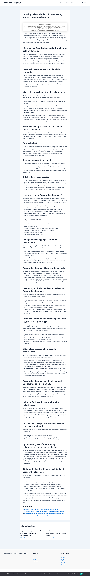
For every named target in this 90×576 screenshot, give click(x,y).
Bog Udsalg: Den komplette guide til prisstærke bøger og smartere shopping (43, 518)
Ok (81, 573)
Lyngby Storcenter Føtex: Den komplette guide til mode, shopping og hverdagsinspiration (32, 537)
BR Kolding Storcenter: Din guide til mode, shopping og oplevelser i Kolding (43, 509)
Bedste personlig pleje (12, 3)
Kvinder (84, 2)
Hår (74, 2)
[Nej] (88, 574)
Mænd (78, 2)
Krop (69, 2)
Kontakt (34, 559)
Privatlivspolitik (36, 561)
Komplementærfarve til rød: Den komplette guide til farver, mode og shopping (57, 537)
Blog (33, 557)
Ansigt (64, 2)
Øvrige (21, 541)
